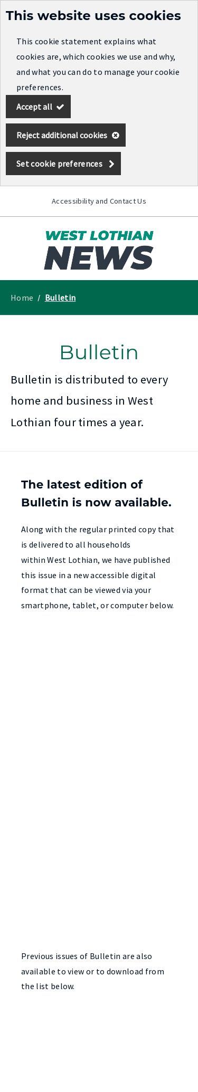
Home (22, 297)
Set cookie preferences (59, 163)
